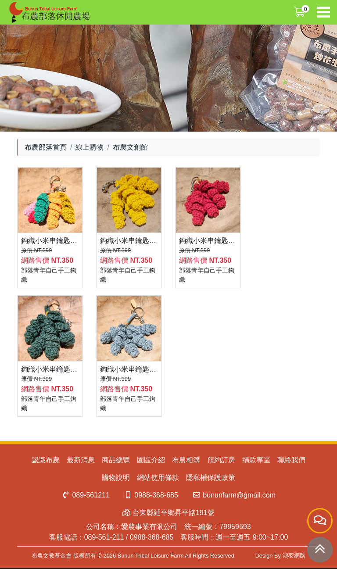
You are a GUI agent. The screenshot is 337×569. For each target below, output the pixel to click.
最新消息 (81, 460)
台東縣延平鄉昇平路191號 (168, 512)
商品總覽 (116, 460)
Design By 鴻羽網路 (280, 555)
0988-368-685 (151, 495)
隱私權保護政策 (210, 477)
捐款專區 (256, 460)
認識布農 (46, 460)
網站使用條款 (158, 477)
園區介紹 (151, 460)
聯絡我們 (291, 460)
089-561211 (85, 495)
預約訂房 (221, 460)
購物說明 (116, 477)
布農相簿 (186, 460)
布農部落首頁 (46, 147)
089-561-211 (104, 537)
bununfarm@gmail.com (234, 495)
